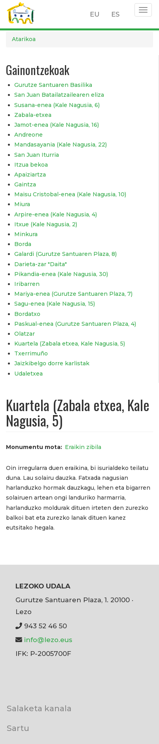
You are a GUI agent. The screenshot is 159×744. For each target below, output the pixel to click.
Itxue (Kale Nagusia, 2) (45, 224)
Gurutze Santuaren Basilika (53, 84)
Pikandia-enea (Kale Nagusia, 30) (61, 274)
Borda (22, 244)
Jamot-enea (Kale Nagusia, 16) (56, 124)
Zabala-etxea (32, 114)
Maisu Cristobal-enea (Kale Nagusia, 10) (70, 194)
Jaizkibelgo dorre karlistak (51, 363)
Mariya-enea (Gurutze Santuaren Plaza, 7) (73, 293)
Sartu (18, 728)
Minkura (26, 234)
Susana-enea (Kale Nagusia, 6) (57, 105)
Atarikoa (24, 39)
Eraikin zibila (83, 447)
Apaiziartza (30, 174)
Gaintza (25, 184)
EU (95, 14)
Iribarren (27, 283)
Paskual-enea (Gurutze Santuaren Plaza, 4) (75, 323)
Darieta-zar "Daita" (40, 264)
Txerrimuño (31, 353)
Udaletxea (28, 373)
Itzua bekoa (31, 164)
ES (115, 14)
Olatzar (24, 333)
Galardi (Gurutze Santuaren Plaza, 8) (65, 253)
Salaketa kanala (39, 708)
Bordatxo (27, 314)
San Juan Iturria (36, 154)
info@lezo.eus (48, 640)
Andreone (28, 134)
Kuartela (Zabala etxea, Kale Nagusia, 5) (69, 343)
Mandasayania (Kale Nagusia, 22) (60, 144)
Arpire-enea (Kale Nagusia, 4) (55, 214)
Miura (22, 204)
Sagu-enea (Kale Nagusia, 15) (54, 303)
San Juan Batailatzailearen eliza (59, 94)
